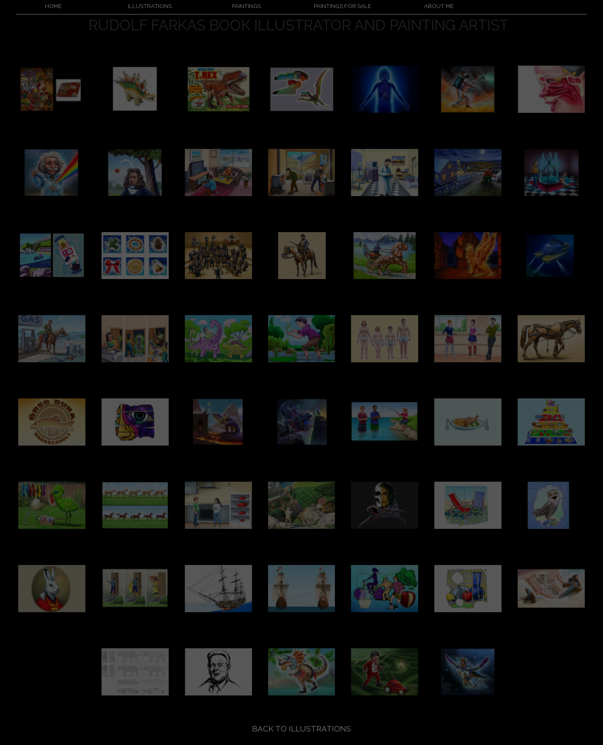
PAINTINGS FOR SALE (342, 6)
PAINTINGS (246, 6)
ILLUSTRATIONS (150, 6)
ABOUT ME (439, 6)
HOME (53, 6)
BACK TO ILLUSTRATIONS (301, 728)
